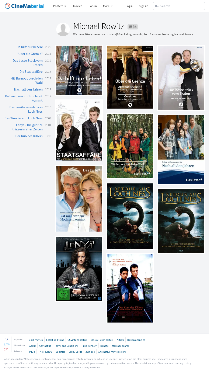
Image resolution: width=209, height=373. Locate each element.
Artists (120, 339)
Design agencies (136, 339)
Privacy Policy (89, 345)
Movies (77, 6)
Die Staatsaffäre (31, 71)
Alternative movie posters (112, 351)
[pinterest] (6, 349)
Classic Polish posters (102, 339)
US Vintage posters (77, 339)
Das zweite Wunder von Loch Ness (26, 109)
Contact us (45, 345)
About (32, 345)
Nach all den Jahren (28, 89)
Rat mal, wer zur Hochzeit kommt (24, 98)
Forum (93, 6)
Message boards (120, 345)
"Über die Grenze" (30, 54)
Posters (60, 6)
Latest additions (55, 339)
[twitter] (6, 344)
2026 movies (36, 339)
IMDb (32, 351)
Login (129, 6)
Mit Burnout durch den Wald (26, 80)
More (108, 6)
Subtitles (60, 351)
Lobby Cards (75, 351)
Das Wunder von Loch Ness (23, 118)
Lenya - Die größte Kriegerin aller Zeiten (27, 127)
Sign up (143, 6)
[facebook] (6, 339)
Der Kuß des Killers (29, 136)
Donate (104, 345)
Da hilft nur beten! (30, 47)
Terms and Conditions (66, 345)
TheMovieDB (45, 351)
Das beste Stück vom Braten (28, 62)
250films (90, 351)
